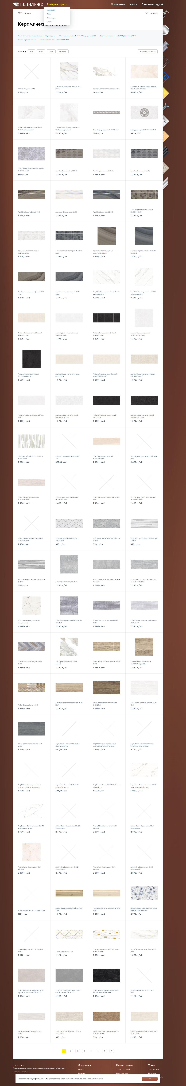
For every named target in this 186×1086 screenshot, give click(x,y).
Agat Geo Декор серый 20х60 (140, 171)
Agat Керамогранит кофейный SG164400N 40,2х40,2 (103, 252)
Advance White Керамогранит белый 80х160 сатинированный (30, 129)
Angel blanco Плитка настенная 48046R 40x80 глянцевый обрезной (143, 786)
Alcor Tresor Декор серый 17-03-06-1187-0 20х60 (31, 581)
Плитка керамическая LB (27, 40)
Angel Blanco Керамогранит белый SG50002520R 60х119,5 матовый (104, 745)
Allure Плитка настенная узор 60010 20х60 (30, 663)
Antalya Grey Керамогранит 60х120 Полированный (67, 868)
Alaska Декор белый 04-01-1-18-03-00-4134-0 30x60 (30, 457)
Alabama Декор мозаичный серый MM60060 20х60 (67, 334)
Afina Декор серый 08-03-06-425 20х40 (143, 130)
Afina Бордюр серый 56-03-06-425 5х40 (106, 130)
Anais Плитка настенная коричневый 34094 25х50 (105, 704)
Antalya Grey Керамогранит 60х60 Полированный (142, 868)
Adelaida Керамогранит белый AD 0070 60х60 (69, 88)
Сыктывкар (51, 10)
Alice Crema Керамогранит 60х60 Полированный (29, 622)
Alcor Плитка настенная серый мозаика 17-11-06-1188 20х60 (143, 581)
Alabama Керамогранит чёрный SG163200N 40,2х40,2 (28, 375)
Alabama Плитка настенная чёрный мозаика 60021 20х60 (142, 416)
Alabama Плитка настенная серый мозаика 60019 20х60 (67, 416)
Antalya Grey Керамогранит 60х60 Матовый (104, 868)
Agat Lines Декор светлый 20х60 (66, 212)
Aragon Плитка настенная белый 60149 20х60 (143, 950)
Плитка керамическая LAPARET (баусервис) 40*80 (118, 36)
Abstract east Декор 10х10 (26, 89)
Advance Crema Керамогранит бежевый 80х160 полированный (144, 88)
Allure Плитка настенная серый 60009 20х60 (105, 622)
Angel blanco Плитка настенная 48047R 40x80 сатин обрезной (31, 827)
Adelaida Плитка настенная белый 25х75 (106, 89)
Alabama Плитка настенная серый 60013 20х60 (31, 416)
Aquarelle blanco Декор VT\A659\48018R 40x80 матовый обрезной (144, 909)
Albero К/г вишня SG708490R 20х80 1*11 (67, 457)
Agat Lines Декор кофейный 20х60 (29, 212)
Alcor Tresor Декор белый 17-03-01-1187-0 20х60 (144, 539)
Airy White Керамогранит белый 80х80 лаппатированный (143, 293)
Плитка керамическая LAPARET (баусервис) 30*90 (77, 36)
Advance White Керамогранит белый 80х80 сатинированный (67, 129)
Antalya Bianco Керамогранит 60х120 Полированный (68, 827)
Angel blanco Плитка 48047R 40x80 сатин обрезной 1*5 (106, 786)
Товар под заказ (153, 1069)
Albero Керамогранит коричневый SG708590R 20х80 (67, 498)
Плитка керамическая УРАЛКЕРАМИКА (54, 40)
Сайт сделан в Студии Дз (20, 1071)
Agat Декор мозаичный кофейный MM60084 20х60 (142, 211)
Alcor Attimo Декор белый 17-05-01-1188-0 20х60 (67, 539)
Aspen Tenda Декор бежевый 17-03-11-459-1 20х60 (68, 1032)
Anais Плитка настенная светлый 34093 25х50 (143, 704)
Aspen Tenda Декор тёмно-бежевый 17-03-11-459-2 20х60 (106, 1032)
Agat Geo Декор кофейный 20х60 (66, 171)
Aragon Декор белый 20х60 (64, 951)
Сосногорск (51, 18)
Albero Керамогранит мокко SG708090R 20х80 (106, 498)
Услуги (133, 4)
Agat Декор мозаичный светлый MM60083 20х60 (28, 252)
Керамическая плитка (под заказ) (30, 36)
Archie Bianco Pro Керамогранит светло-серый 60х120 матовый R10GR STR (31, 991)
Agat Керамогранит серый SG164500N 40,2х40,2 (143, 252)
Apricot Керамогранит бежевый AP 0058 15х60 (69, 909)
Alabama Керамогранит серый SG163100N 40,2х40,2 (140, 334)
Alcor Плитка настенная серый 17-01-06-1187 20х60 (106, 581)
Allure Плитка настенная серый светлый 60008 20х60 (144, 622)
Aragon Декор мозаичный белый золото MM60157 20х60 (106, 950)
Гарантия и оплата (122, 1073)
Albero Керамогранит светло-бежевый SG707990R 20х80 (143, 498)
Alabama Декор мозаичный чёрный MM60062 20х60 (104, 334)
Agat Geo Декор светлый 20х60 (103, 171)
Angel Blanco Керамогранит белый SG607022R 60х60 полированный (29, 786)
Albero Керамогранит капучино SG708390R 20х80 (28, 498)
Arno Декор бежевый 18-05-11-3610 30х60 (142, 991)
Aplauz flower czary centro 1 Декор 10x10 (31, 910)
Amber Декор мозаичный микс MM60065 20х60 (106, 663)
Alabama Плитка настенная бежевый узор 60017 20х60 (143, 375)
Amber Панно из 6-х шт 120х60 (28, 705)
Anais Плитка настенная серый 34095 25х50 (30, 745)
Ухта (49, 14)
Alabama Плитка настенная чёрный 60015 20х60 (104, 416)
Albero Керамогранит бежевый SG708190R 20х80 (103, 457)
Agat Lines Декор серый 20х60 (103, 212)
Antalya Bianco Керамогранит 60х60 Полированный (142, 827)
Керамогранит (50, 36)
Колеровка (152, 1073)
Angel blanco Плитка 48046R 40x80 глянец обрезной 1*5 (67, 786)
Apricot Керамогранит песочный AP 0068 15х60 (106, 909)
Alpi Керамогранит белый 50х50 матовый (66, 663)
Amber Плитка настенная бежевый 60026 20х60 (69, 704)
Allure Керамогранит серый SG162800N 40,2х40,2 (69, 622)
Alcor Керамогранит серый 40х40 (67, 582)
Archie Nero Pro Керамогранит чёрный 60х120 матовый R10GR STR (105, 991)
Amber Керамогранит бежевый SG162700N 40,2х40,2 (141, 663)
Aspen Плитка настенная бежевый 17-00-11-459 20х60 (144, 1032)
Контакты (81, 1069)
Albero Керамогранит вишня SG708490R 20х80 (144, 457)
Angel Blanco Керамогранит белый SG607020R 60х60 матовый (142, 745)
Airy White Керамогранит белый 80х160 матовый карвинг (106, 293)
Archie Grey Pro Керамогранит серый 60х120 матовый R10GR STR (68, 991)
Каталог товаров (124, 1065)
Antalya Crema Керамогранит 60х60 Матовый (29, 868)
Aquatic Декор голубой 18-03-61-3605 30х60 (30, 950)
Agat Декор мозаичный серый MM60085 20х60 (69, 252)
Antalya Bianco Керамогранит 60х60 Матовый (105, 827)
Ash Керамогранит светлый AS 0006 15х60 (30, 1032)
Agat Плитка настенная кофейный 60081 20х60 (31, 293)
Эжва (49, 22)
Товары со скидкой (152, 4)
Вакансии (81, 1073)
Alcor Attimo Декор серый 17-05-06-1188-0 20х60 (106, 539)
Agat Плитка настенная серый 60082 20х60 (67, 293)
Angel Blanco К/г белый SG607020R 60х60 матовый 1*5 (67, 745)
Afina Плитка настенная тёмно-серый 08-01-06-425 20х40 (31, 170)
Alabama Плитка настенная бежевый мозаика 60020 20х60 (105, 375)
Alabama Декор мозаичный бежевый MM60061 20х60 (30, 334)
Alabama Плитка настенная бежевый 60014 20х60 (68, 375)
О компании (118, 4)
